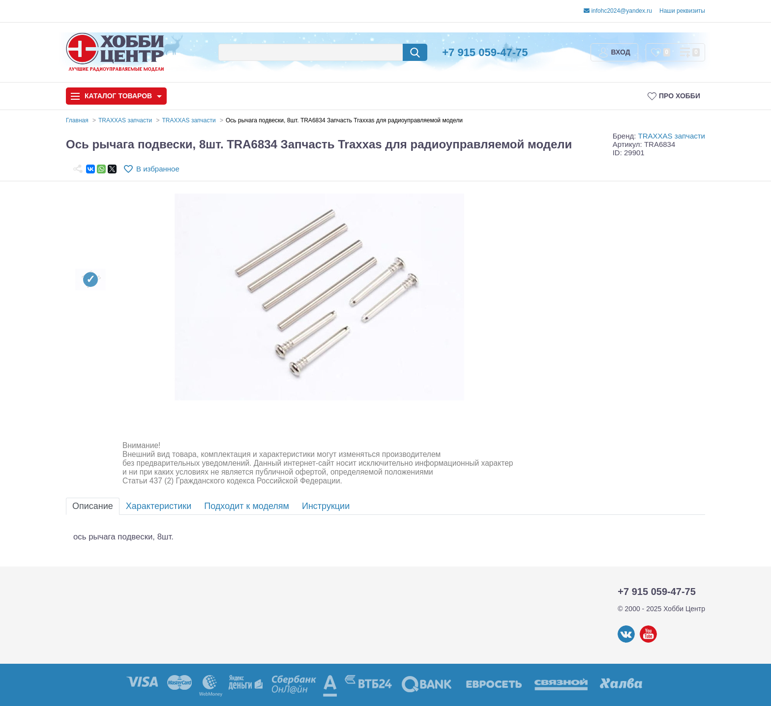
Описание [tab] (92, 506)
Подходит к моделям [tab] (246, 506)
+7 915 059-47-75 (485, 52)
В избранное (157, 169)
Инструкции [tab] (326, 506)
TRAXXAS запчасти (671, 136)
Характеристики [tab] (158, 506)
